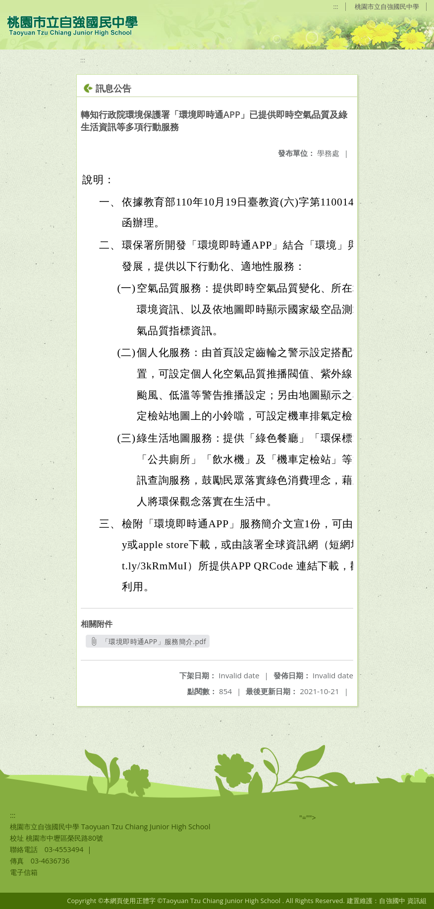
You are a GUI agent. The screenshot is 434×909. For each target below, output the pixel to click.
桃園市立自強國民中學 (387, 6)
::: (335, 6)
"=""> (307, 817)
